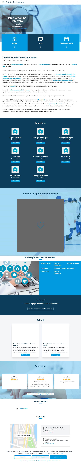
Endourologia (44, 268)
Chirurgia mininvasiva (57, 272)
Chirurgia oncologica (73, 263)
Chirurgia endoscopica (57, 264)
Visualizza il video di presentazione (17, 28)
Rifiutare (23, 457)
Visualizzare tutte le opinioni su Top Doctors (40, 394)
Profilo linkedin (24, 408)
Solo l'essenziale (40, 457)
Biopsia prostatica (46, 263)
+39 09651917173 (49, 443)
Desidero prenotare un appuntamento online (40, 309)
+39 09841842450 (49, 432)
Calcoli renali (70, 268)
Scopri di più (15, 142)
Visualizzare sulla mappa (23, 435)
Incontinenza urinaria (60, 268)
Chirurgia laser (45, 271)
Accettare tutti (58, 457)
